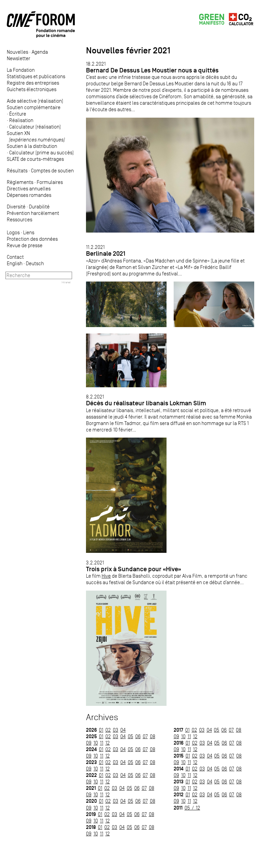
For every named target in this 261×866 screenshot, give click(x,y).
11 (101, 743)
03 (115, 730)
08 (152, 736)
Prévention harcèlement (33, 213)
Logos (13, 232)
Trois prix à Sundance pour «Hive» (133, 569)
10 (95, 743)
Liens (28, 232)
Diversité (16, 206)
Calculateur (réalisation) (35, 127)
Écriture (17, 114)
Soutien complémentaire (33, 107)
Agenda (40, 52)
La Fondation (21, 70)
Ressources (19, 219)
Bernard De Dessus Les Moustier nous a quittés (152, 70)
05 (130, 736)
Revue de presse (24, 245)
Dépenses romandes (29, 195)
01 (101, 730)
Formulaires (50, 182)
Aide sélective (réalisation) (35, 101)
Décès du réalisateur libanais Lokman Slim (146, 403)
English (14, 263)
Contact (15, 257)
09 (88, 743)
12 (107, 743)
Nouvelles (17, 52)
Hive (106, 576)
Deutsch (35, 263)
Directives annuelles (29, 188)
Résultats (17, 170)
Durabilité (39, 206)
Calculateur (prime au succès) (41, 152)
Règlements (20, 182)
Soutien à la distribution (32, 146)
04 (123, 730)
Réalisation (21, 120)
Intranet (66, 282)
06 (138, 736)
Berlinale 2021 (105, 253)
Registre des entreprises (33, 83)
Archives (102, 717)
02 (108, 730)
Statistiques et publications (36, 76)
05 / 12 (192, 808)
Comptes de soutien (52, 170)
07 (145, 736)
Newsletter (18, 58)
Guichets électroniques (31, 89)
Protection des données (32, 239)
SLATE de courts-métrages (35, 159)
